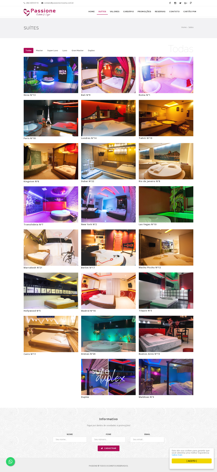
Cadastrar (108, 448)
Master (39, 50)
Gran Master (78, 50)
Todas (28, 50)
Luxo (65, 50)
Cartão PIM (189, 12)
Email (147, 434)
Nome (70, 434)
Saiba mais (201, 454)
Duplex (91, 50)
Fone (108, 434)
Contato (173, 12)
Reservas (157, 12)
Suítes (95, 12)
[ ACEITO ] (192, 460)
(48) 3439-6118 (31, 3)
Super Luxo (52, 50)
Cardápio (124, 12)
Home (84, 12)
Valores (109, 12)
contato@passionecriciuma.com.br (57, 3)
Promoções (141, 12)
